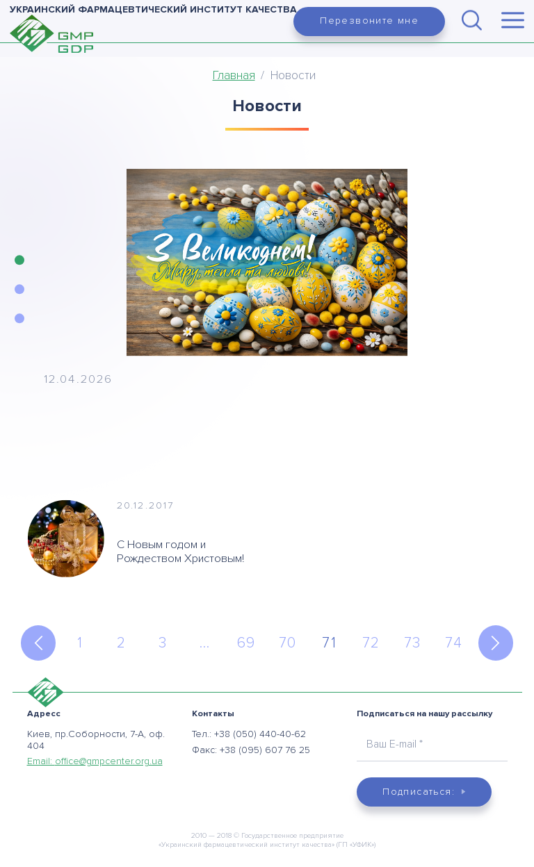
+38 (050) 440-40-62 (260, 734)
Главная (234, 75)
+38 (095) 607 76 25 (265, 750)
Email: (95, 761)
